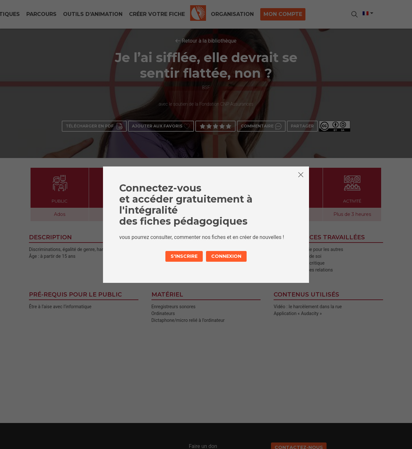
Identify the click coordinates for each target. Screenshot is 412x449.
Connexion (226, 256)
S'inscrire (184, 256)
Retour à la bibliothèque (209, 41)
